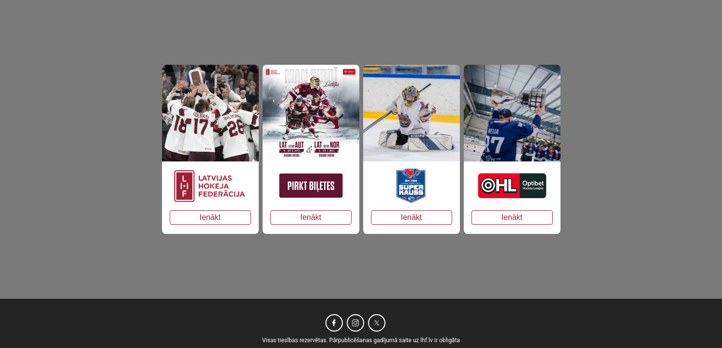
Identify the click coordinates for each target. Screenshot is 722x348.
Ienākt (210, 217)
